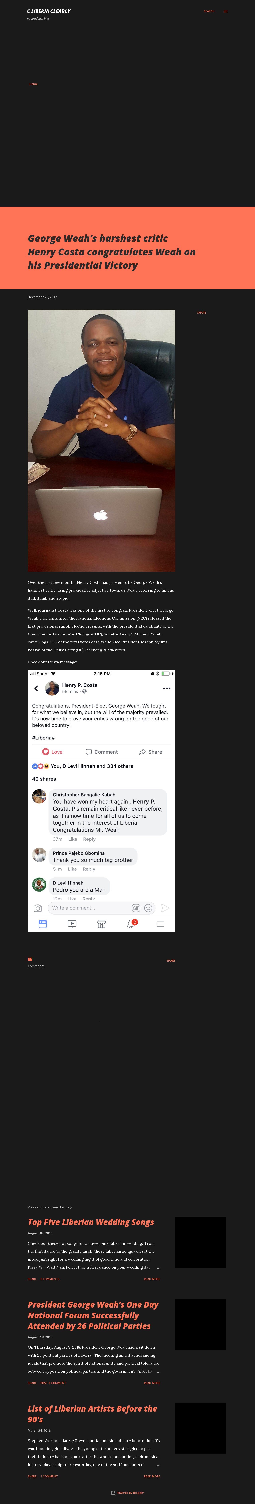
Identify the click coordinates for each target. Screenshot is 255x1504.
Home (33, 84)
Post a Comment (53, 1383)
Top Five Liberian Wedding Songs (91, 1221)
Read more (152, 1279)
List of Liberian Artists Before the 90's (92, 1414)
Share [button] (201, 312)
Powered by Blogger (127, 1493)
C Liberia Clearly (48, 11)
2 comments (49, 1279)
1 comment (49, 1476)
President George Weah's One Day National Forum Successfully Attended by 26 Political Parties (93, 1315)
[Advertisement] (127, 51)
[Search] (209, 11)
